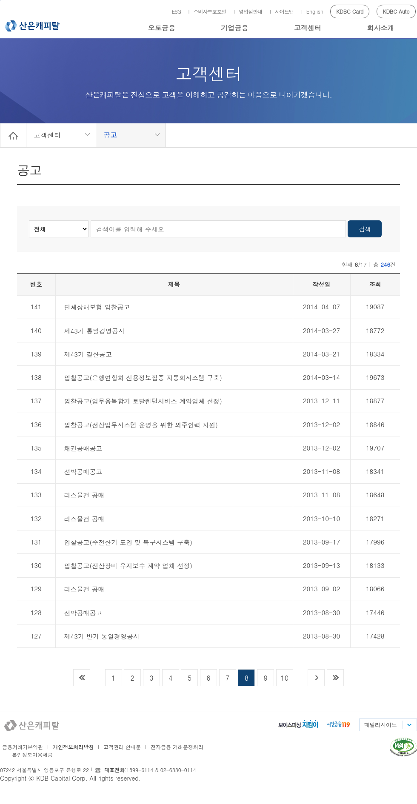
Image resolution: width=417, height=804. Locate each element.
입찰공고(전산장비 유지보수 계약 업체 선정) (128, 565)
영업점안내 (250, 11)
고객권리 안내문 (122, 746)
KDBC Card (349, 11)
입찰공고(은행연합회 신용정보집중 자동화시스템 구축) (143, 377)
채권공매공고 (83, 448)
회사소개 (380, 28)
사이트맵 (284, 11)
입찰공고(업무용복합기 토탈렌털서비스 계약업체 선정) (143, 400)
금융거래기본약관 (22, 746)
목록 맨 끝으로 (335, 677)
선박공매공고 (83, 471)
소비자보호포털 (210, 11)
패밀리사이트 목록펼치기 (409, 725)
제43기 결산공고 (88, 354)
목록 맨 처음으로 (81, 677)
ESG (176, 11)
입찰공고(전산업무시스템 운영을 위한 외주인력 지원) (141, 424)
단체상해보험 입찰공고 (97, 306)
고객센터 (307, 28)
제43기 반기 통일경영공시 (102, 636)
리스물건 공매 (84, 494)
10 (284, 678)
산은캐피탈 (32, 25)
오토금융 (161, 28)
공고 (110, 135)
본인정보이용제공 (32, 754)
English (314, 11)
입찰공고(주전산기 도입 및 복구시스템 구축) (128, 542)
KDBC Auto (396, 11)
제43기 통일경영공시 (94, 330)
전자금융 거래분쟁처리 (177, 746)
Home (13, 135)
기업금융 (234, 28)
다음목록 (316, 677)
